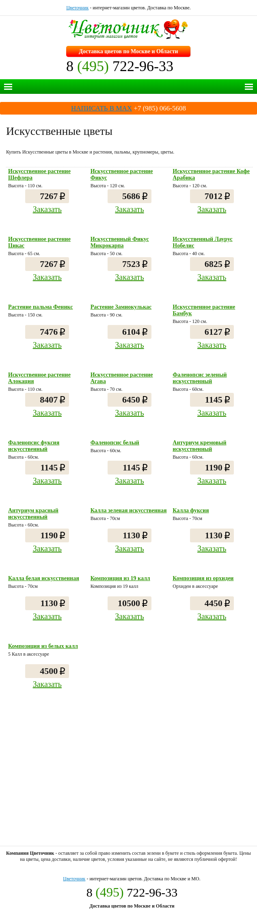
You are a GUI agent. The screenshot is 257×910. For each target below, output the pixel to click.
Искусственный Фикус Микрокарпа (120, 242)
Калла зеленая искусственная (129, 510)
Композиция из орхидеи (203, 578)
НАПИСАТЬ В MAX (101, 108)
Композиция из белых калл (43, 646)
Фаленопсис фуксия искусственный (33, 446)
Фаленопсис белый (115, 443)
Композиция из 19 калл (120, 578)
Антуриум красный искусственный (33, 513)
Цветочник (77, 8)
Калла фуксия (191, 510)
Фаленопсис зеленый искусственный (200, 378)
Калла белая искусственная (43, 578)
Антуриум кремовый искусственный (199, 446)
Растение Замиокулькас (121, 307)
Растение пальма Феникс (40, 307)
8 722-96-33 (119, 66)
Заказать (47, 209)
